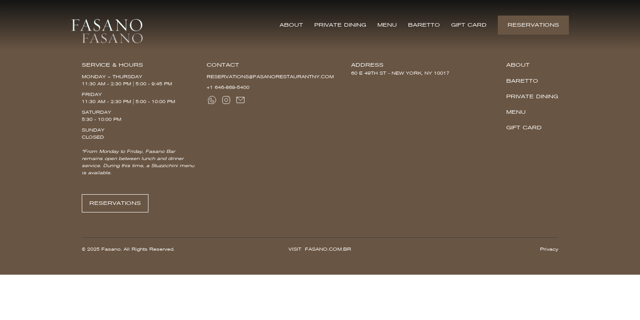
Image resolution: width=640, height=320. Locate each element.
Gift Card (469, 24)
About (291, 24)
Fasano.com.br (328, 249)
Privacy (549, 249)
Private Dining (340, 24)
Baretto (424, 24)
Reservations (533, 24)
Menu (387, 24)
